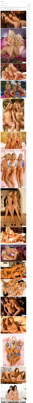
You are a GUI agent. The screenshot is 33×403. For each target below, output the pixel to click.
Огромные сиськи (28, 30)
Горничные (28, 26)
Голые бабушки (28, 27)
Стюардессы (28, 55)
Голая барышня (28, 4)
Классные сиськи (28, 42)
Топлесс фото (28, 19)
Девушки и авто (28, 7)
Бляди (27, 31)
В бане (28, 23)
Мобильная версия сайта (29, 65)
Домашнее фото (28, 8)
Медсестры (28, 38)
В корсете (28, 61)
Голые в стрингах (28, 51)
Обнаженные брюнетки (29, 20)
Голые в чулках (28, 46)
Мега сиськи (28, 59)
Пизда (27, 39)
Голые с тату (28, 54)
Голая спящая (28, 63)
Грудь (27, 11)
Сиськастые (28, 24)
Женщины (28, 28)
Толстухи (28, 15)
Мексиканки (28, 34)
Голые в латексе (28, 50)
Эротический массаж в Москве (29, 6)
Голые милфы (28, 62)
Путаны (28, 12)
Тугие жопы (28, 43)
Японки (28, 16)
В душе (28, 47)
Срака (27, 58)
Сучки (27, 35)
